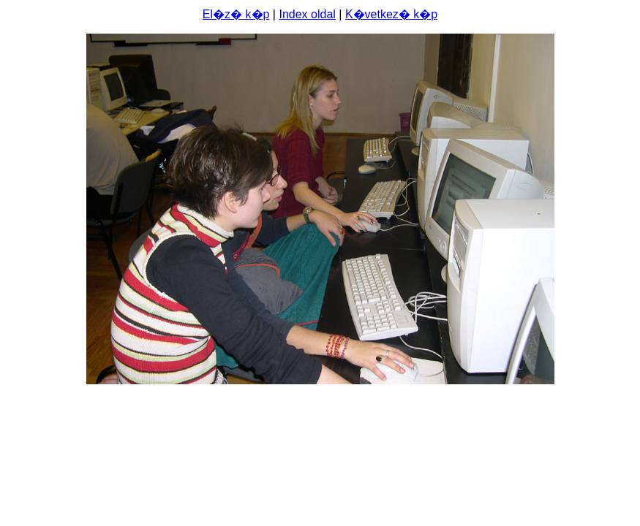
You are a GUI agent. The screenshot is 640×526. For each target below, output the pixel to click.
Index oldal (307, 14)
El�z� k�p (236, 14)
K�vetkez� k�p (391, 14)
